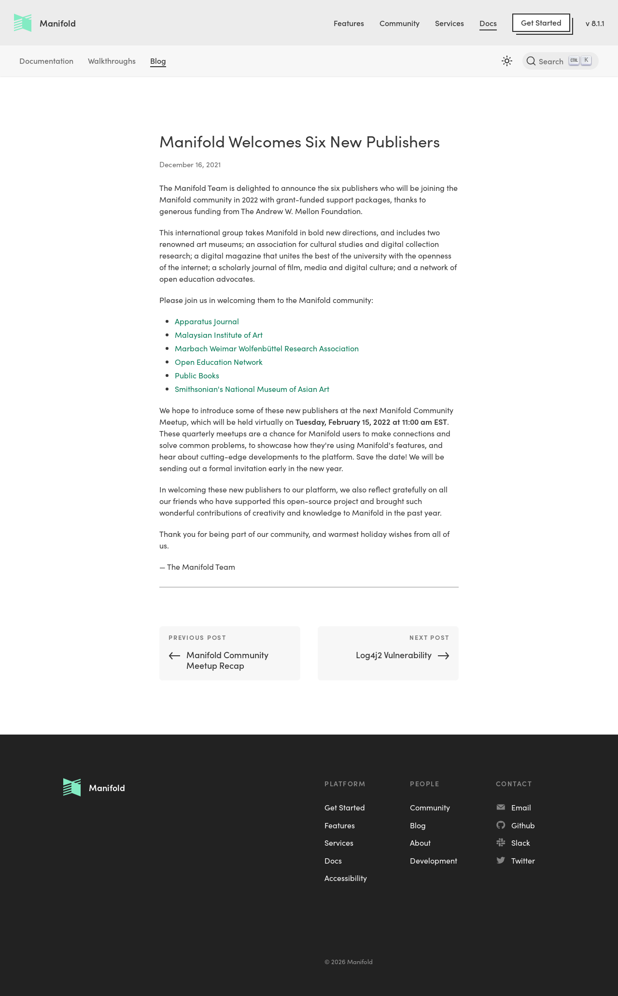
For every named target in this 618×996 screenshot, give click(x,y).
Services (449, 22)
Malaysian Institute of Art (219, 334)
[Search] (560, 61)
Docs (488, 22)
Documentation (46, 60)
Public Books (197, 375)
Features (349, 22)
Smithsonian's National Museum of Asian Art (252, 388)
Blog (158, 60)
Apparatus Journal (207, 321)
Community (399, 22)
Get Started (541, 22)
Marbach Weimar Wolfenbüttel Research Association (267, 348)
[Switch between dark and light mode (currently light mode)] (507, 61)
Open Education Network (219, 361)
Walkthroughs (112, 60)
